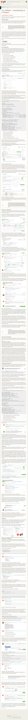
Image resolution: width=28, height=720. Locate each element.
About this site (9, 715)
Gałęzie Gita (12, 52)
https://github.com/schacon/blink (17, 71)
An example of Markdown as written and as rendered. (10, 524)
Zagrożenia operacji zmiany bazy (13, 442)
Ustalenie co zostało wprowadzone (18, 313)
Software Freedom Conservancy (16, 717)
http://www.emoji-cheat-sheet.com (12, 678)
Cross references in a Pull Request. (12, 704)
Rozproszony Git (4, 215)
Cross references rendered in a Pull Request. (12, 501)
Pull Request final (17, 355)
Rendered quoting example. (17, 620)
